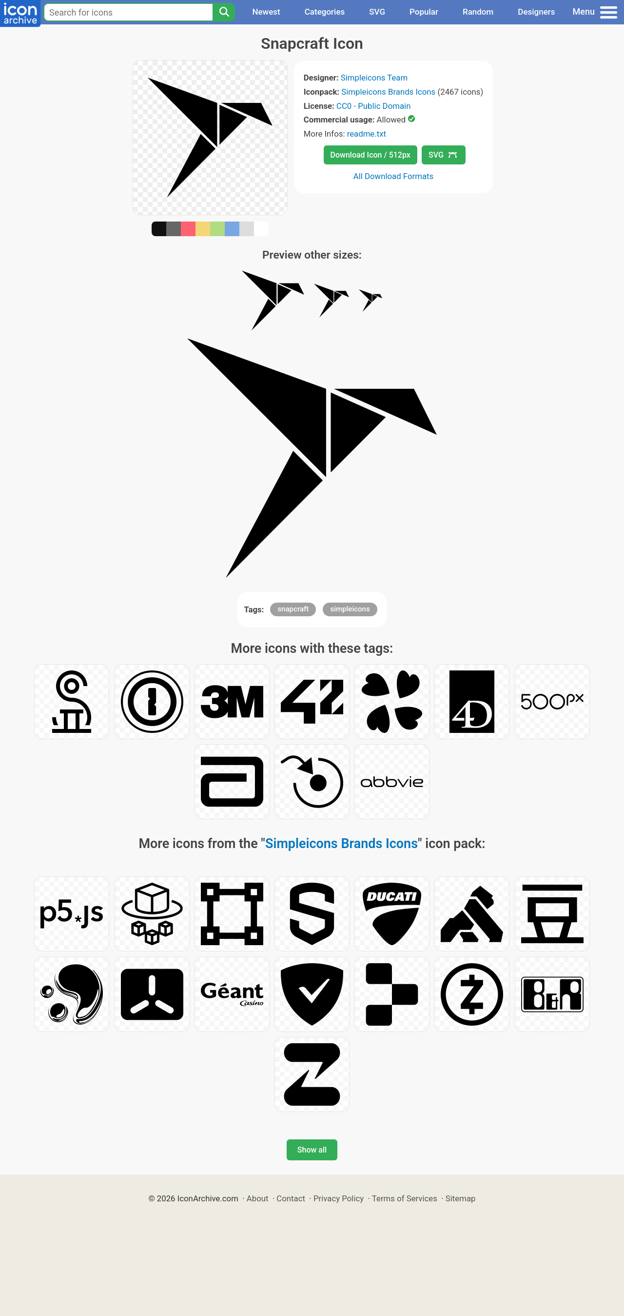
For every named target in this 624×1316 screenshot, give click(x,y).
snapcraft (293, 609)
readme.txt (366, 134)
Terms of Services (404, 1198)
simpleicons (350, 609)
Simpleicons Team (374, 77)
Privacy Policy (338, 1198)
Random (478, 12)
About (258, 1198)
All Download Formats (393, 176)
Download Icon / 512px (370, 155)
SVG (377, 12)
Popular (424, 12)
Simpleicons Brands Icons (388, 92)
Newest (266, 12)
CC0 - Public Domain (373, 106)
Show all (312, 1149)
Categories (325, 12)
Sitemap (461, 1198)
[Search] (224, 12)
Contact (290, 1198)
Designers (536, 12)
